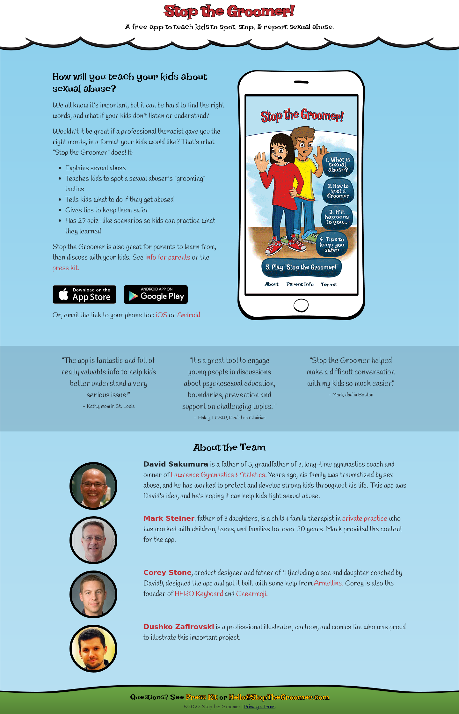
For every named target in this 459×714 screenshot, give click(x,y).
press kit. (66, 268)
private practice (364, 519)
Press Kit (201, 699)
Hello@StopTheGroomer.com (279, 699)
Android (188, 315)
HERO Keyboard (199, 594)
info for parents (167, 257)
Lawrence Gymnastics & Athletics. (219, 475)
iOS (161, 315)
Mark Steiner (168, 518)
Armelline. (329, 583)
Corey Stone (167, 573)
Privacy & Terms (259, 706)
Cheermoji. (252, 594)
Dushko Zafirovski (178, 627)
